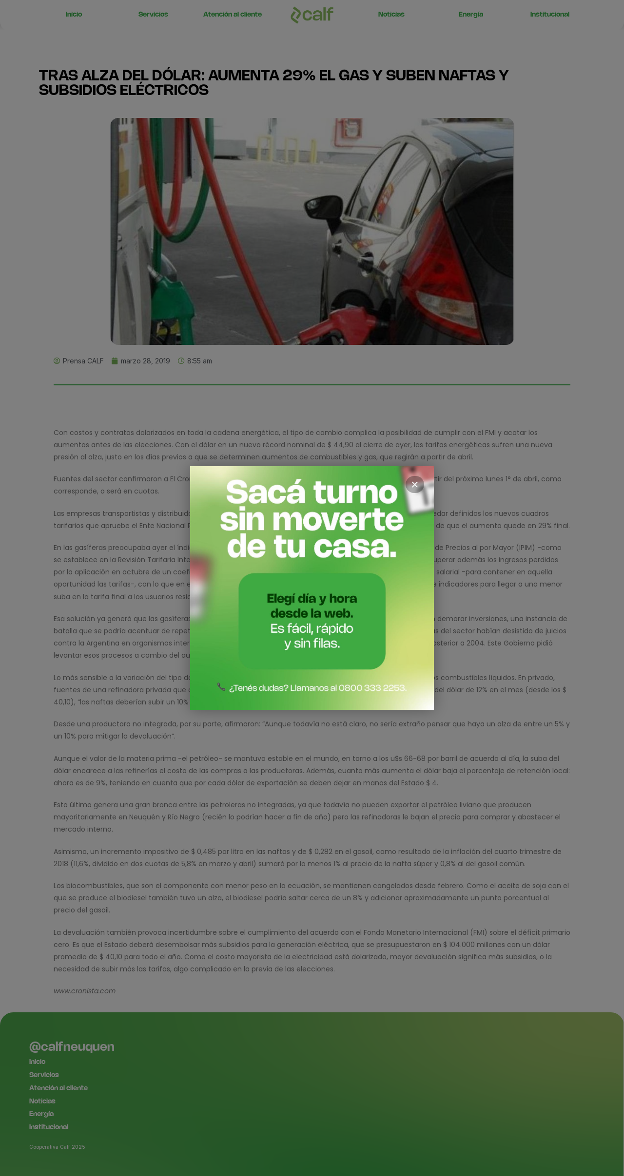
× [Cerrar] (415, 484)
